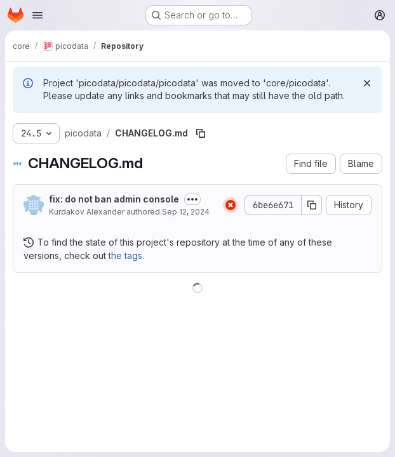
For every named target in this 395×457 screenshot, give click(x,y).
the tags (125, 255)
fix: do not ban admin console (114, 199)
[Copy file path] (201, 133)
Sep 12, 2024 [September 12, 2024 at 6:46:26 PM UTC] (186, 211)
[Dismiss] (367, 83)
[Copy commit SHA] (312, 205)
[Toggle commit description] (192, 199)
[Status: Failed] (230, 205)
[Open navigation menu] (37, 15)
